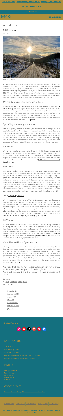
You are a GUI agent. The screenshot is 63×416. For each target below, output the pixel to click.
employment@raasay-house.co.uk (45, 236)
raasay (20, 282)
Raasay (7, 279)
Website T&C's (9, 404)
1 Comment (9, 284)
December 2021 (12, 291)
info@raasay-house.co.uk (28, 2)
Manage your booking (51, 2)
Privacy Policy (43, 404)
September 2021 (13, 294)
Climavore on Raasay (11, 352)
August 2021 (11, 297)
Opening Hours (16, 195)
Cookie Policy (54, 404)
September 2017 (13, 306)
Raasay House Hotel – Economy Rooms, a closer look (22, 355)
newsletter (13, 282)
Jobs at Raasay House (31, 6)
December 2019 (12, 303)
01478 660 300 (8, 2)
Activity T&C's (31, 404)
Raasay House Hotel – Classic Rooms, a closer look (21, 358)
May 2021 (10, 300)
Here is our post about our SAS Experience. (22, 120)
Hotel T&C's (20, 404)
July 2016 (10, 309)
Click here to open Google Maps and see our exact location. (24, 392)
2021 (7, 282)
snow (25, 282)
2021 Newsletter (12, 30)
